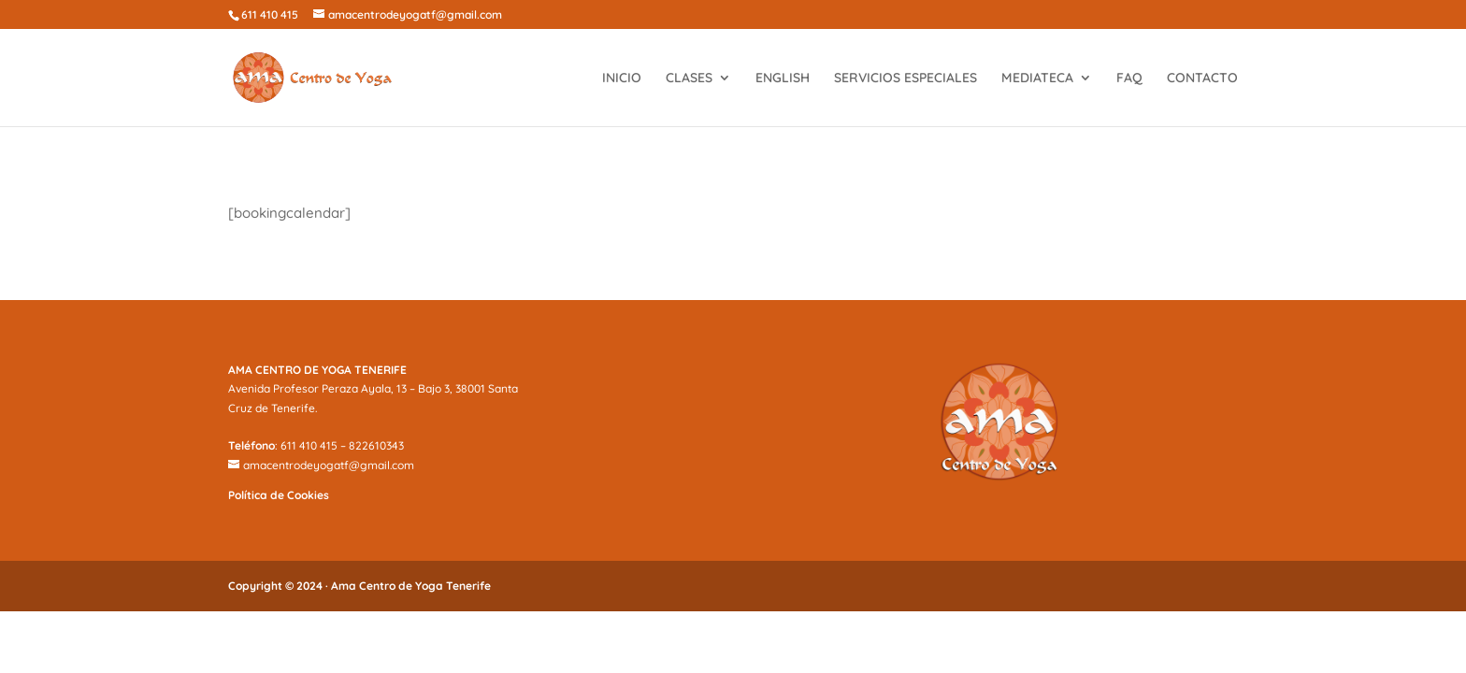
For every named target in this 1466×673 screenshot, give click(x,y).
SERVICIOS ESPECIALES (905, 78)
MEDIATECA (1037, 78)
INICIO (621, 78)
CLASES (689, 78)
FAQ (1129, 78)
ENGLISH (782, 78)
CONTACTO (1202, 78)
